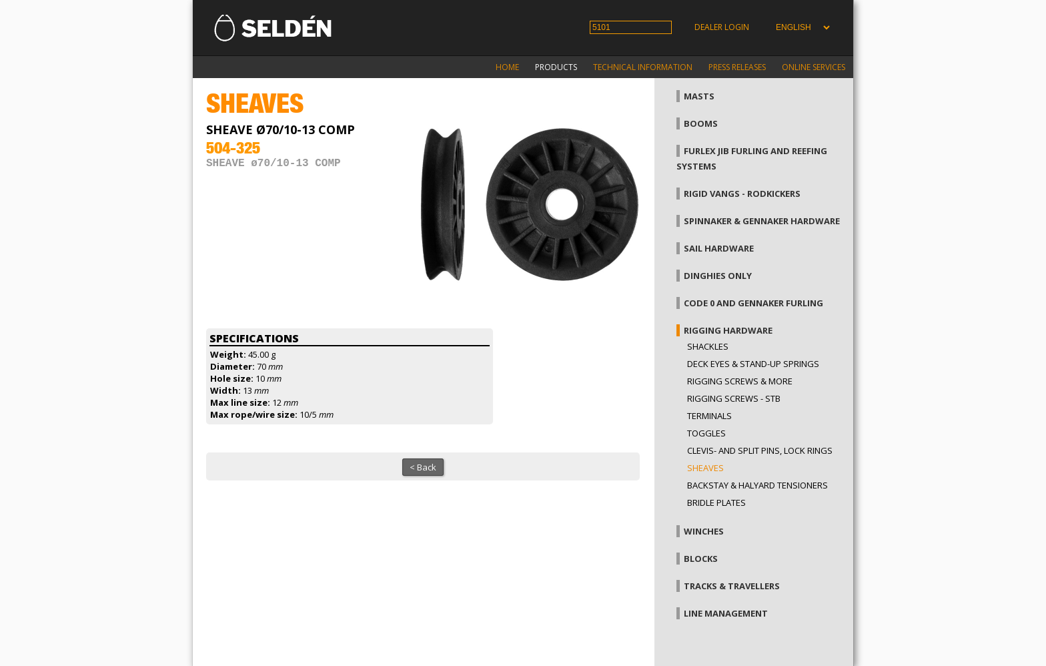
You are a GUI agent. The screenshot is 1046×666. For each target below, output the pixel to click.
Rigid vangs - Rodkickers (742, 194)
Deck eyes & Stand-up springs (753, 364)
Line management (726, 613)
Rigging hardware (728, 330)
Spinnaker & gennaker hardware (762, 221)
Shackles (707, 346)
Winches (704, 531)
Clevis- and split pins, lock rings (760, 450)
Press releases (737, 67)
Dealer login (721, 27)
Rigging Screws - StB (733, 398)
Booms (701, 123)
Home (507, 67)
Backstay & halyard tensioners (757, 485)
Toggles (706, 433)
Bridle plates (716, 502)
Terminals (709, 416)
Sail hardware (719, 248)
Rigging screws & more (740, 381)
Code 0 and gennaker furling (753, 303)
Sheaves (705, 468)
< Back (423, 467)
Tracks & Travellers (732, 586)
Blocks (701, 559)
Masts (699, 96)
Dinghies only (718, 276)
